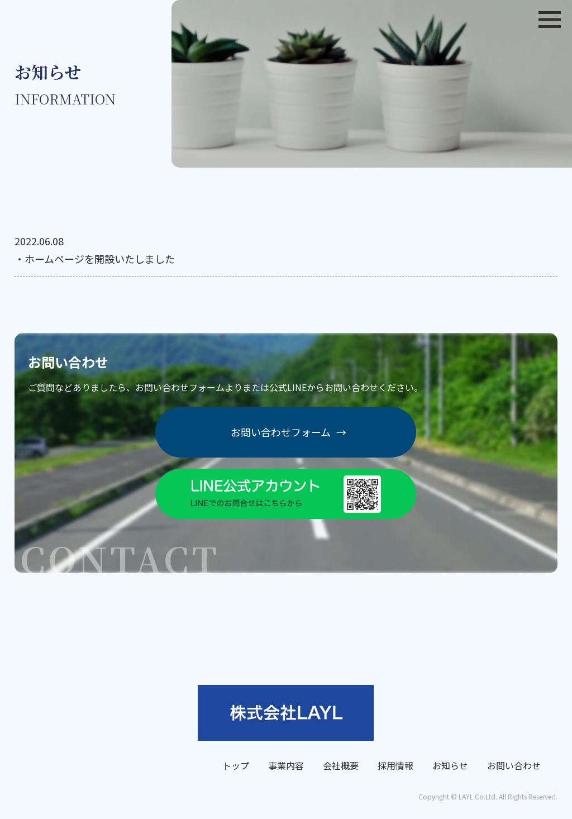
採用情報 (395, 765)
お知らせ (450, 765)
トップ (235, 765)
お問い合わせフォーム (288, 432)
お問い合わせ (514, 765)
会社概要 (341, 765)
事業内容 (286, 765)
